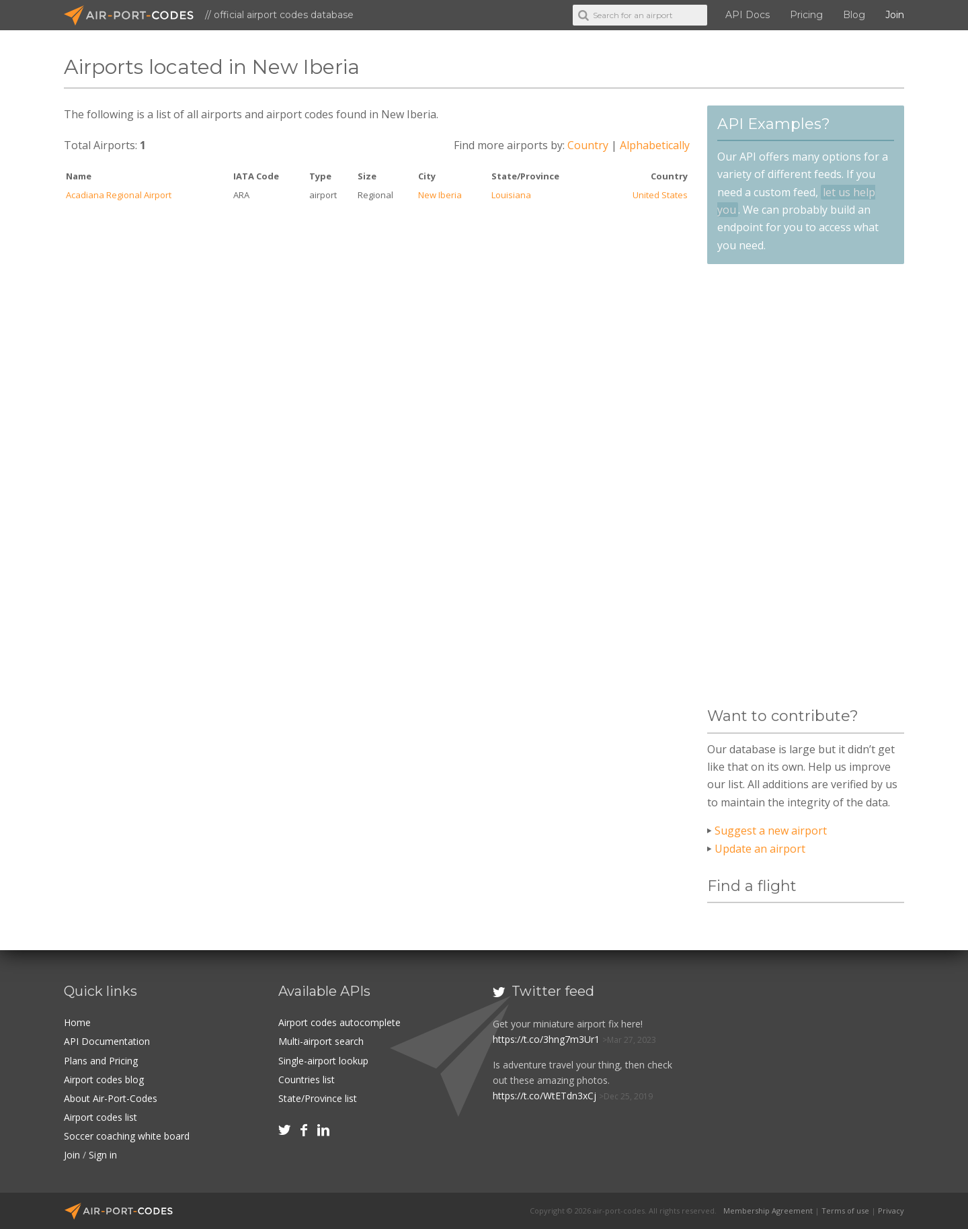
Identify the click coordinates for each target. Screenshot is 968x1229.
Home (77, 1022)
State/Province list (317, 1098)
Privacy (891, 1210)
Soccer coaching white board (127, 1136)
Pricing (806, 15)
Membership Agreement (768, 1210)
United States (660, 195)
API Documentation (107, 1041)
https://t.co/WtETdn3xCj (544, 1095)
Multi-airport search (321, 1041)
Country (587, 145)
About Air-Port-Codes (110, 1098)
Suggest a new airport (771, 830)
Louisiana (511, 195)
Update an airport (760, 848)
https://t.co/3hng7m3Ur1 (546, 1039)
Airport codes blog (104, 1079)
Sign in (103, 1154)
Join (894, 15)
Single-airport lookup (323, 1060)
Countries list (306, 1079)
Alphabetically (655, 145)
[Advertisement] (805, 485)
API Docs (747, 15)
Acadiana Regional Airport (118, 195)
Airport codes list (100, 1117)
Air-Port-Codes (134, 15)
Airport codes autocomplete (339, 1022)
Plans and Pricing (101, 1060)
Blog (854, 15)
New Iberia (440, 195)
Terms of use (845, 1210)
